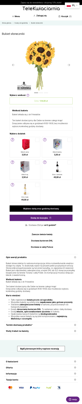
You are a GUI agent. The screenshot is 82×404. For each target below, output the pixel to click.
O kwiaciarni (41, 361)
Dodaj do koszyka (41, 218)
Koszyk (65, 16)
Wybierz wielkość (19, 95)
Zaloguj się (40, 15)
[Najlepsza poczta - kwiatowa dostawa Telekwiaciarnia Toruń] (41, 9)
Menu (16, 16)
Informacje (41, 373)
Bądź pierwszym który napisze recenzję (39, 348)
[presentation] (13, 65)
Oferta (41, 367)
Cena (41, 101)
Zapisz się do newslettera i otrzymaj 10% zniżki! (41, 2)
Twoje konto (41, 379)
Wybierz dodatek (17, 134)
